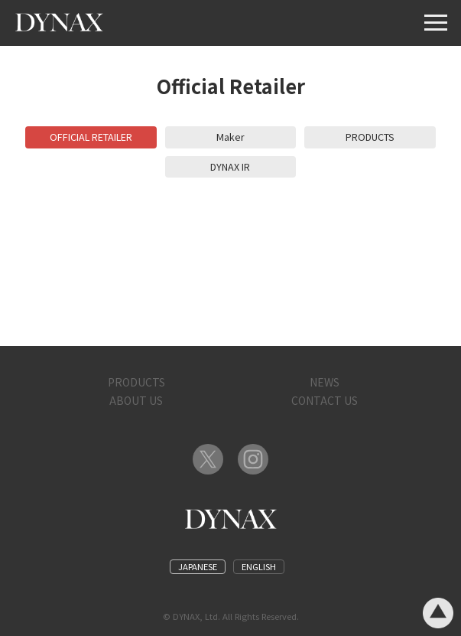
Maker (230, 136)
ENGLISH (259, 566)
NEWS (324, 382)
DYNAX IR (230, 166)
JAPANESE (197, 566)
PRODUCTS (370, 136)
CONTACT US (324, 400)
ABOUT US (136, 400)
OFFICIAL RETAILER (91, 136)
